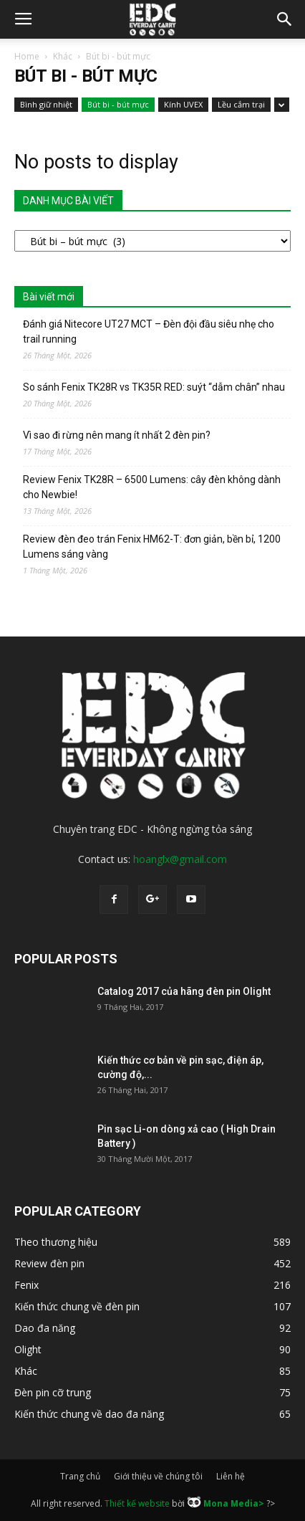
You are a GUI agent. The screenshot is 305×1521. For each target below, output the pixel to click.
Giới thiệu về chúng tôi (158, 1476)
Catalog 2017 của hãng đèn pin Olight (184, 991)
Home (26, 56)
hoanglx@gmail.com (180, 859)
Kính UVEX (183, 104)
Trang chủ (80, 1476)
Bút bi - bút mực (118, 104)
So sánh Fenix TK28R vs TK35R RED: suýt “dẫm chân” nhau (154, 387)
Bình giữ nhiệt (46, 104)
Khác (62, 56)
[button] (285, 19)
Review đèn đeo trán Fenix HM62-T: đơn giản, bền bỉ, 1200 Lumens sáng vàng (152, 546)
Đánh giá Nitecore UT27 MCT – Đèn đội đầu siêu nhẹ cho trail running (148, 331)
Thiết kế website (137, 1503)
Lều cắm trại (241, 104)
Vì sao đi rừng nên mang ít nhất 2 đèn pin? (116, 435)
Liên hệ (230, 1476)
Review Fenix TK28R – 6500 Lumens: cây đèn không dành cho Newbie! (152, 487)
